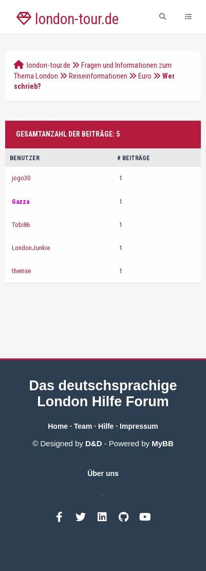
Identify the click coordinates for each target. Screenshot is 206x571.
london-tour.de (48, 65)
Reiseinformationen (98, 76)
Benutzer (25, 158)
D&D (93, 443)
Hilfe (106, 426)
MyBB (163, 443)
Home (58, 426)
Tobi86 (21, 225)
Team (83, 426)
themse (21, 271)
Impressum (139, 426)
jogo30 (21, 178)
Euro (145, 76)
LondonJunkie (31, 248)
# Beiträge (133, 158)
